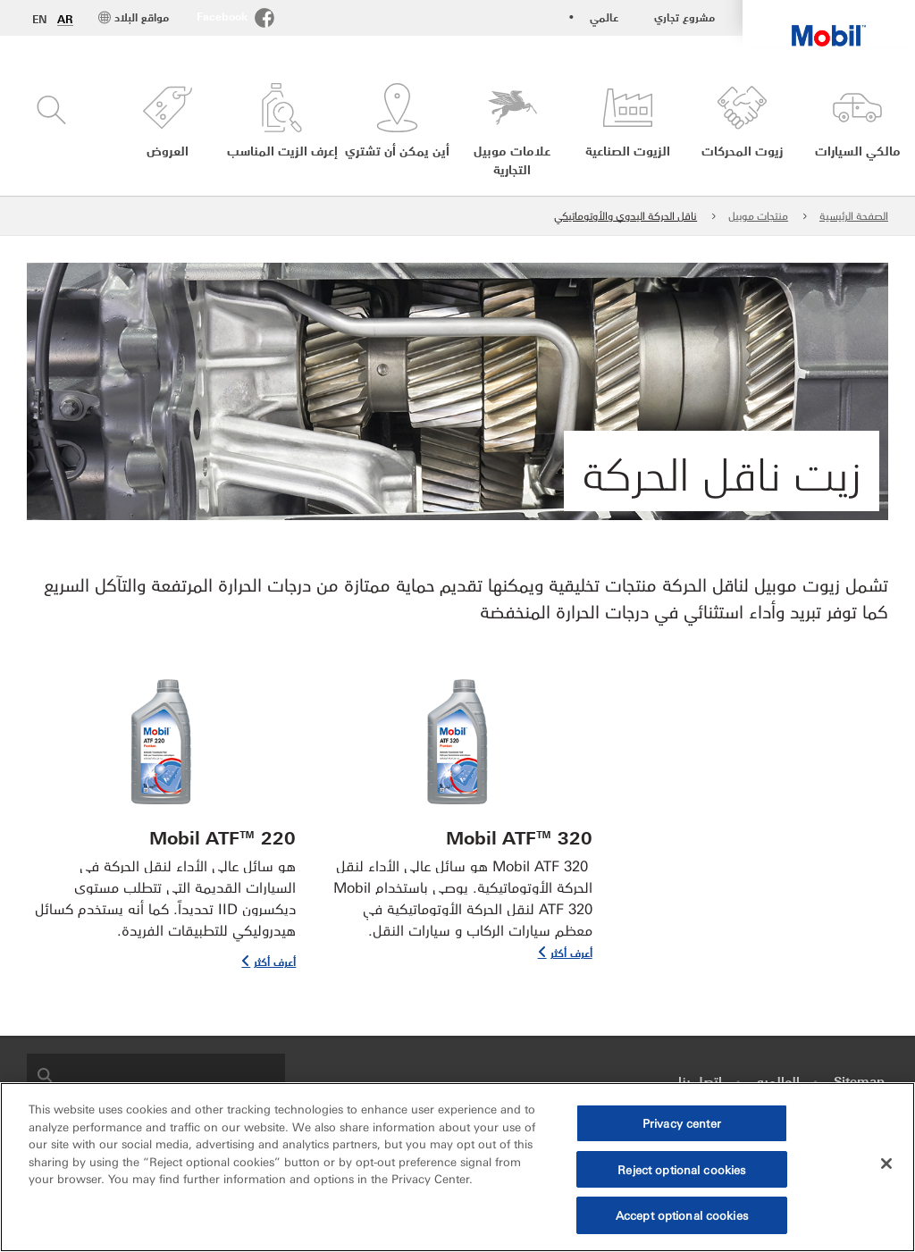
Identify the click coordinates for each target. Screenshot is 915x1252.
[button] (167, 131)
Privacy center (681, 1122)
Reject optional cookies (681, 1169)
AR (65, 19)
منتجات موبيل (758, 215)
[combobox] (156, 1074)
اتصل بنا (700, 1080)
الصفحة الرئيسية (853, 215)
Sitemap (859, 1080)
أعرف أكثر (571, 952)
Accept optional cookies (682, 1214)
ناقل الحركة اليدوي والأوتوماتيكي (625, 215)
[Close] (886, 1163)
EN (39, 19)
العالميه (778, 1080)
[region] (457, 1167)
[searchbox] (174, 1074)
